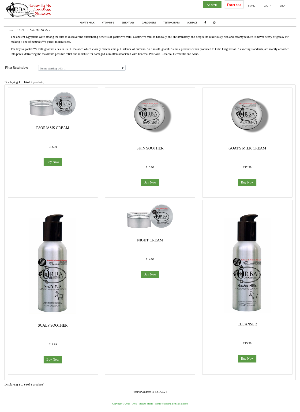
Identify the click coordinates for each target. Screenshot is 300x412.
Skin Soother (149, 148)
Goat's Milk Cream (247, 148)
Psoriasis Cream (52, 128)
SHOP (21, 30)
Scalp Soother (53, 325)
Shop (283, 5)
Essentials (127, 22)
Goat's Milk (87, 22)
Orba (134, 403)
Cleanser (247, 324)
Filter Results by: (16, 67)
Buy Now (52, 162)
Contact (192, 22)
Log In (267, 5)
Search (212, 5)
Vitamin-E (108, 22)
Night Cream (150, 240)
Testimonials (171, 22)
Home (251, 5)
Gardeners (149, 22)
